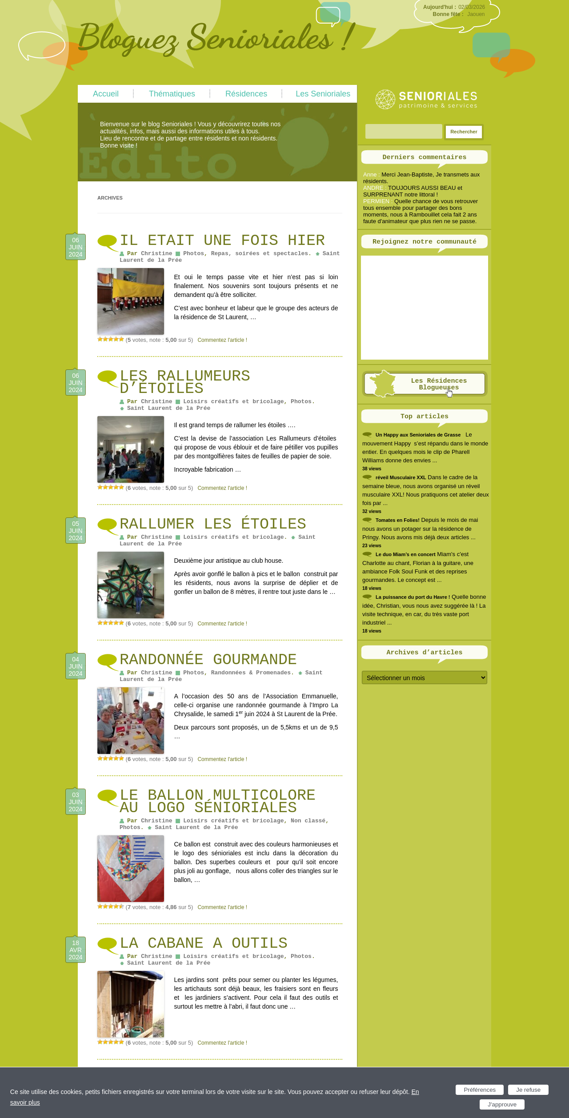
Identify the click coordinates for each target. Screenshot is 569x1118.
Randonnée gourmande (208, 660)
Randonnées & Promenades (251, 672)
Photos (193, 253)
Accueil (106, 93)
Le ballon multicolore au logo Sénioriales (218, 802)
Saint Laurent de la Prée (168, 408)
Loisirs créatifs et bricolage (233, 401)
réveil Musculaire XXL (401, 477)
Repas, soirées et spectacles (259, 253)
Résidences (246, 93)
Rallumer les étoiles (213, 524)
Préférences (480, 1089)
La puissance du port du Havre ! (413, 597)
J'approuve (502, 1104)
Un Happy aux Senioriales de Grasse (418, 434)
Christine (156, 253)
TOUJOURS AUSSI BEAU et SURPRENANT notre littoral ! (412, 191)
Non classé (308, 820)
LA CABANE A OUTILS (204, 944)
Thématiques (172, 93)
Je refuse (528, 1089)
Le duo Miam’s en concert (406, 554)
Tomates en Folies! (398, 520)
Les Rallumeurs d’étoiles (185, 383)
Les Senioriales (323, 93)
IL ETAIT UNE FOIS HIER (222, 241)
